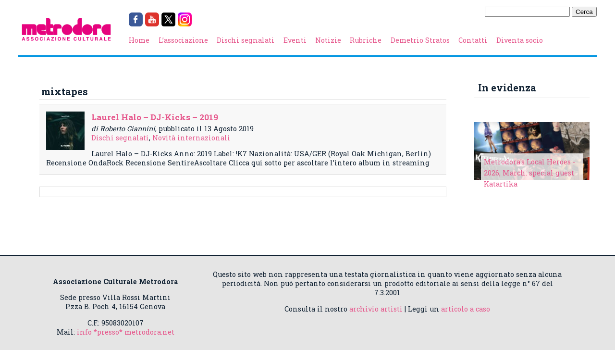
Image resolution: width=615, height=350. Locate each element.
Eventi (295, 40)
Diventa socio (519, 40)
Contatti (472, 40)
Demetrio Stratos (420, 40)
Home (139, 40)
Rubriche (365, 40)
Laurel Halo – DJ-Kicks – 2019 (154, 117)
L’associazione (183, 40)
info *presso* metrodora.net (125, 332)
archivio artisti (376, 308)
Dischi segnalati (245, 40)
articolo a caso (465, 308)
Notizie (328, 40)
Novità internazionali (191, 137)
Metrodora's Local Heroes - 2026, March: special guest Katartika (529, 172)
